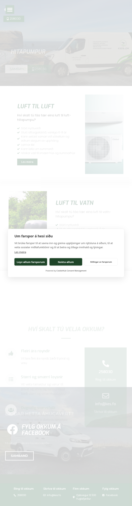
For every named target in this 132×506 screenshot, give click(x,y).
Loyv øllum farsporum (31, 262)
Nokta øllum (66, 262)
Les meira (20, 252)
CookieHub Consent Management (71, 270)
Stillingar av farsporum (101, 262)
